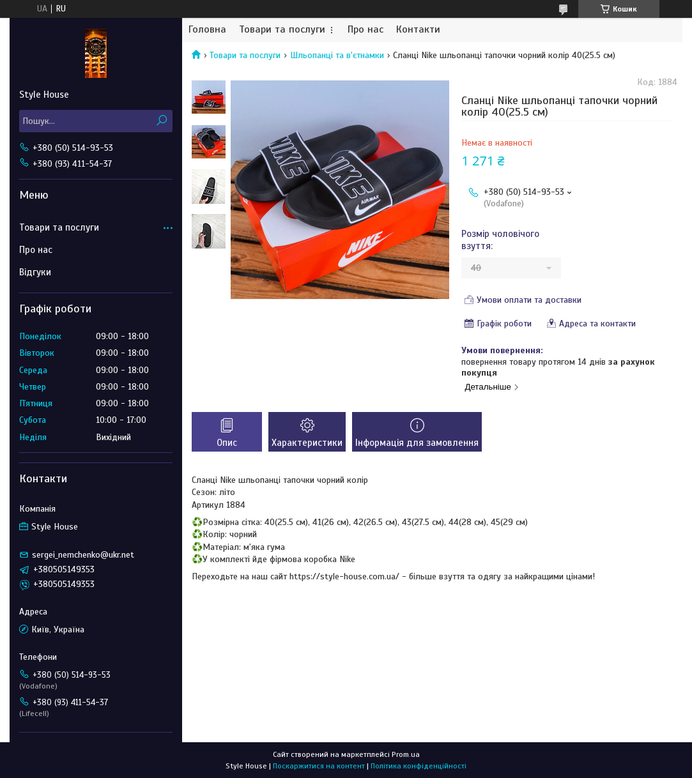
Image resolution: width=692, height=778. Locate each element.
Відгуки (35, 272)
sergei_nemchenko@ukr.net (83, 554)
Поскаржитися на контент (319, 765)
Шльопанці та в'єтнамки (337, 55)
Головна (207, 30)
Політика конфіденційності (418, 765)
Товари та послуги (282, 30)
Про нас (365, 30)
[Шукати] (161, 121)
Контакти (418, 30)
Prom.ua (406, 754)
